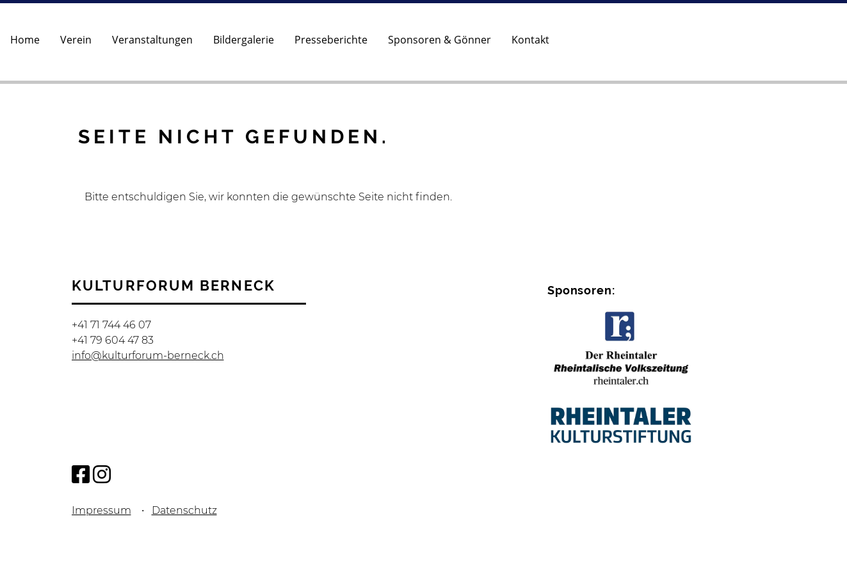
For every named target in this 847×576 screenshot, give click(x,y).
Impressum (101, 510)
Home (25, 40)
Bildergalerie (243, 40)
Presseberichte (330, 40)
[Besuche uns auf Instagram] (102, 474)
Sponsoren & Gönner (439, 40)
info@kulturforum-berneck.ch (148, 355)
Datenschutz (184, 510)
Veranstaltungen (152, 40)
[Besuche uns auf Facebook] (81, 474)
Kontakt (530, 40)
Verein (76, 40)
